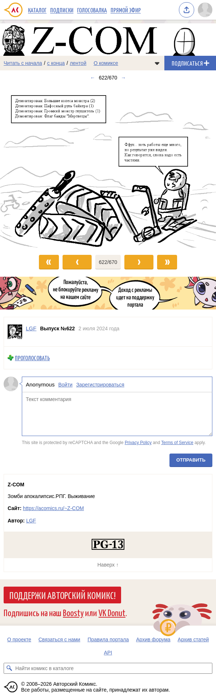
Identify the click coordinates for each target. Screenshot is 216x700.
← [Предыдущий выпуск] (92, 78)
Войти (65, 384)
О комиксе (105, 63)
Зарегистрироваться (100, 384)
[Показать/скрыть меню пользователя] (205, 10)
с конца (56, 63)
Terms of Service (177, 442)
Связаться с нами (59, 639)
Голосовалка (92, 10)
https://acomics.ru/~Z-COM (53, 508)
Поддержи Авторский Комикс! (62, 595)
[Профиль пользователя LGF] (15, 331)
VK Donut (112, 612)
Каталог (37, 10)
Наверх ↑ (108, 565)
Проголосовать (32, 358)
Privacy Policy (138, 442)
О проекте (19, 639)
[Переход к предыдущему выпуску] (27, 166)
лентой (78, 63)
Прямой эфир (126, 10)
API (108, 653)
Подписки (61, 10)
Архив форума (153, 639)
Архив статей (193, 639)
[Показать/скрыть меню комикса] (157, 63)
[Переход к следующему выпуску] (108, 166)
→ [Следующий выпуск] (123, 78)
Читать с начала (23, 63)
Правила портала (108, 639)
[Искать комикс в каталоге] (9, 668)
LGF (31, 521)
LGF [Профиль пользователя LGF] (31, 328)
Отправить (190, 460)
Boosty (73, 612)
